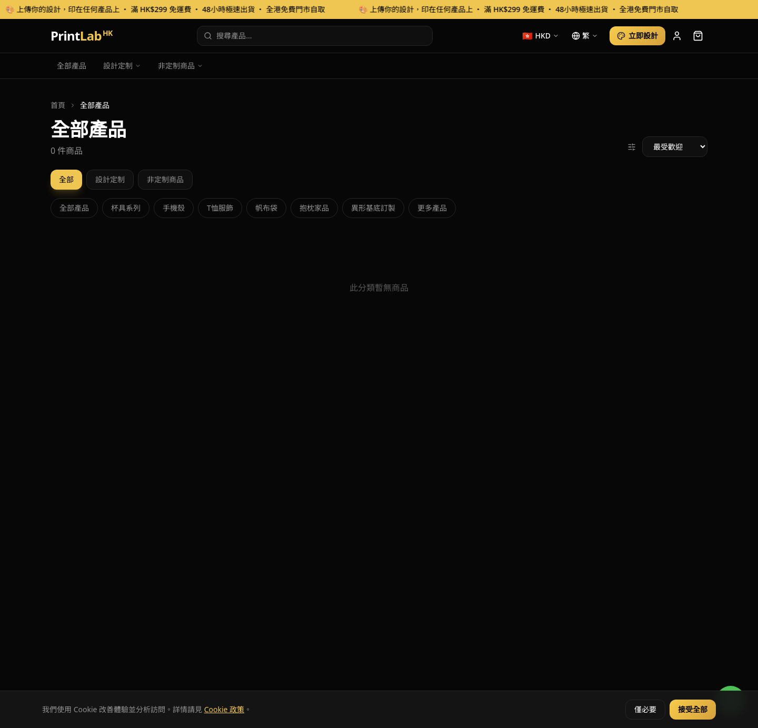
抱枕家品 (314, 208)
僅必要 (645, 709)
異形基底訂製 (373, 208)
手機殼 (174, 208)
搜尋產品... (228, 36)
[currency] (540, 35)
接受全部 (692, 709)
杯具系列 (126, 208)
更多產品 (432, 208)
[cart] (698, 35)
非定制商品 (180, 66)
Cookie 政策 (224, 709)
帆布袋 (266, 208)
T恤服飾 (220, 208)
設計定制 (122, 66)
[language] (584, 35)
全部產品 (71, 66)
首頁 (58, 105)
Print (82, 35)
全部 (66, 179)
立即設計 (637, 36)
